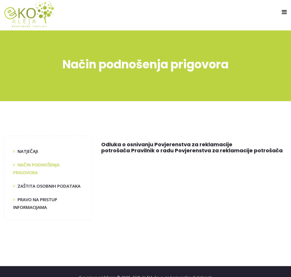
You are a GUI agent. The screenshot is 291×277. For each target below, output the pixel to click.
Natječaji (28, 151)
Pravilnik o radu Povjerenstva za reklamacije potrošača (207, 150)
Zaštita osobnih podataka (49, 186)
